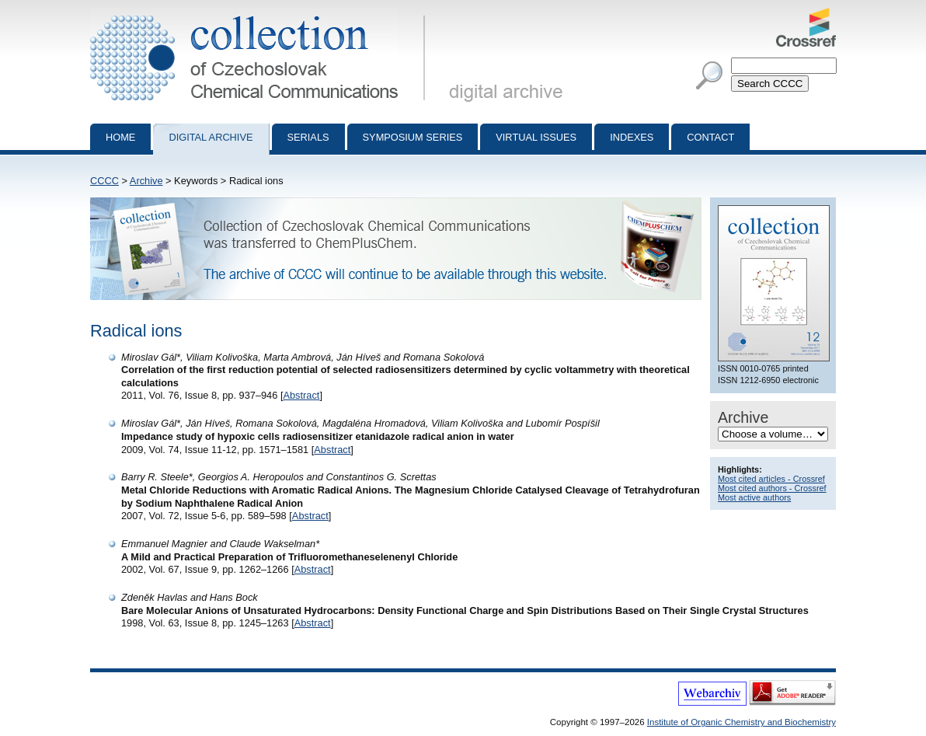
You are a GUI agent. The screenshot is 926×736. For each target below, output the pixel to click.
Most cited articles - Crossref (771, 478)
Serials (308, 137)
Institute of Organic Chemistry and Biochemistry (741, 722)
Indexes (631, 137)
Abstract (301, 395)
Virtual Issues (536, 137)
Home (120, 137)
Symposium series (413, 137)
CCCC (104, 181)
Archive (146, 181)
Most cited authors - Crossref (772, 488)
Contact (710, 137)
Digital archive (210, 137)
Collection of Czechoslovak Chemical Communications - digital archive (260, 14)
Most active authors (754, 497)
